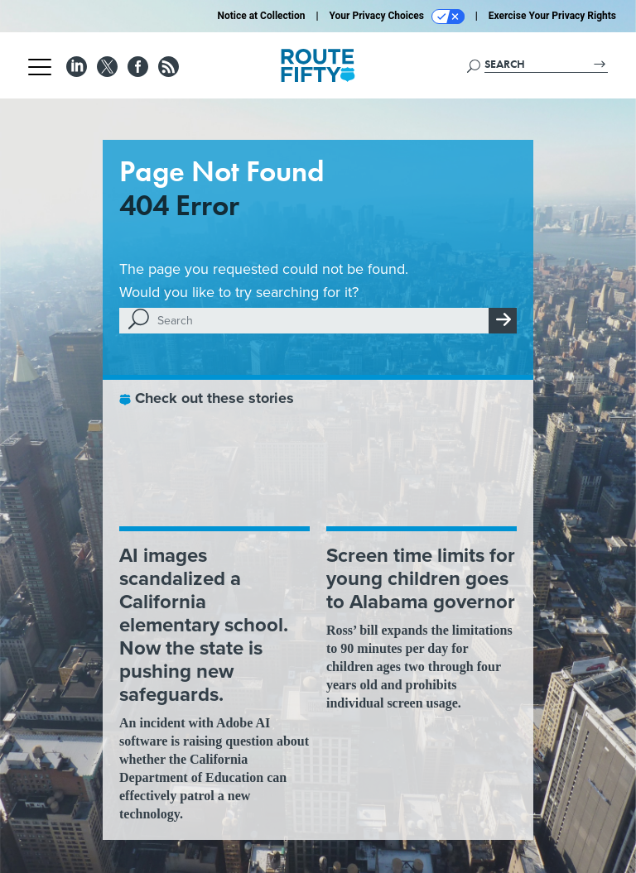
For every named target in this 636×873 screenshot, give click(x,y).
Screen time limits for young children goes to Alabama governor (420, 578)
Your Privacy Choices (397, 16)
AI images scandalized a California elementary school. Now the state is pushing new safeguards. (203, 624)
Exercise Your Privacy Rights (552, 16)
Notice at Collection (261, 16)
